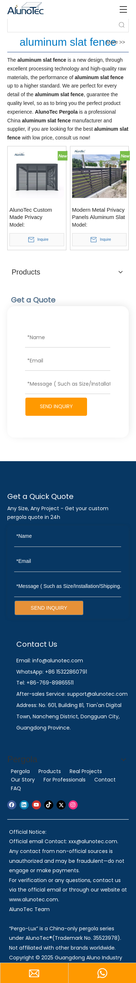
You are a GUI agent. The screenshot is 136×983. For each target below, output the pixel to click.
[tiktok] (48, 804)
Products (49, 771)
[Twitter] (61, 804)
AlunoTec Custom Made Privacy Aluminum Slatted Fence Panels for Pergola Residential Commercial (33, 214)
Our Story (23, 779)
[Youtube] (36, 804)
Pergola (20, 771)
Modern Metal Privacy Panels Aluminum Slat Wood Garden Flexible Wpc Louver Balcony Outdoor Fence (99, 214)
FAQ (16, 788)
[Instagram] (73, 804)
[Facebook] (11, 804)
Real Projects (86, 771)
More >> (115, 42)
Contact (105, 779)
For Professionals (65, 779)
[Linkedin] (24, 804)
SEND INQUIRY (56, 406)
